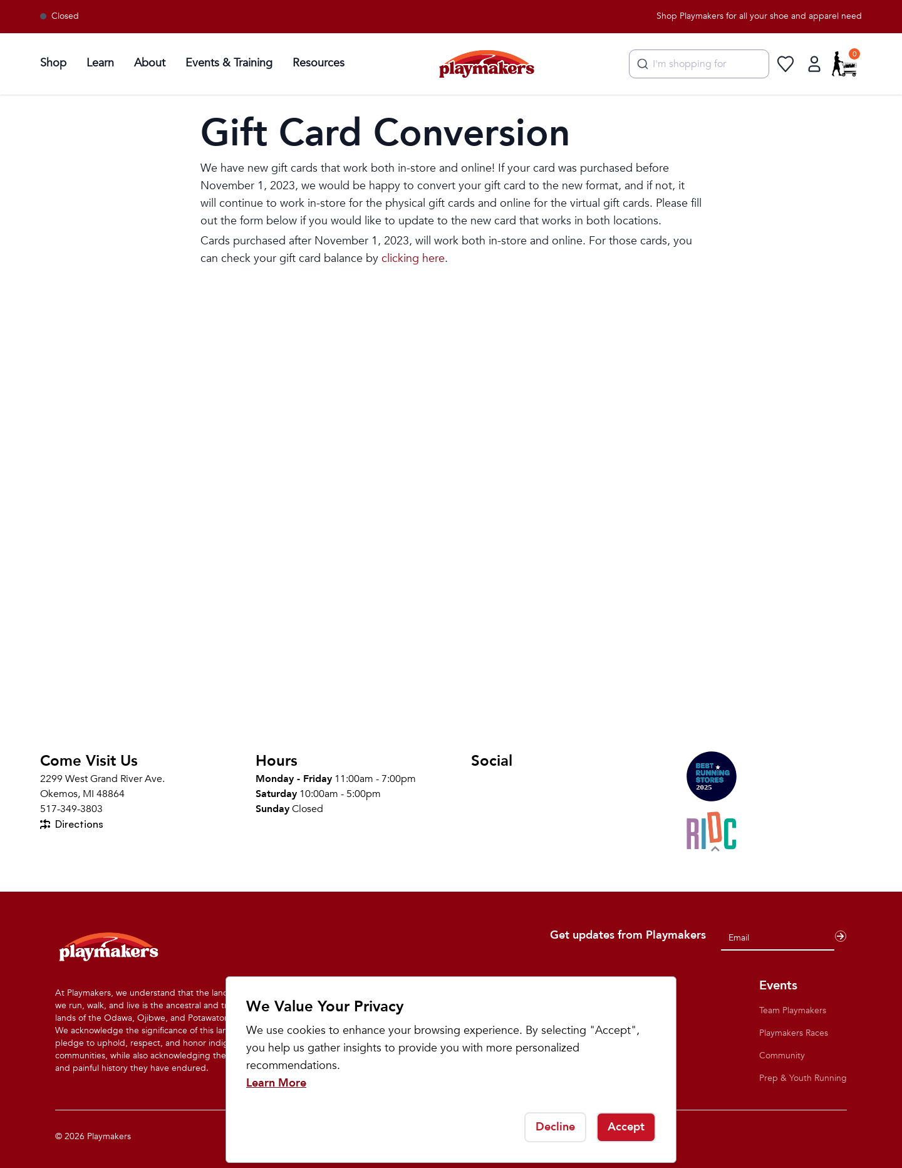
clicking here (413, 258)
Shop (53, 63)
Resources (319, 63)
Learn (100, 63)
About (149, 63)
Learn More (276, 1083)
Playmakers (109, 1136)
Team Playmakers (792, 1010)
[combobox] (699, 64)
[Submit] (641, 64)
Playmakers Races (793, 1033)
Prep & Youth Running (803, 1078)
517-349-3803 (71, 809)
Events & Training (228, 63)
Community (782, 1055)
